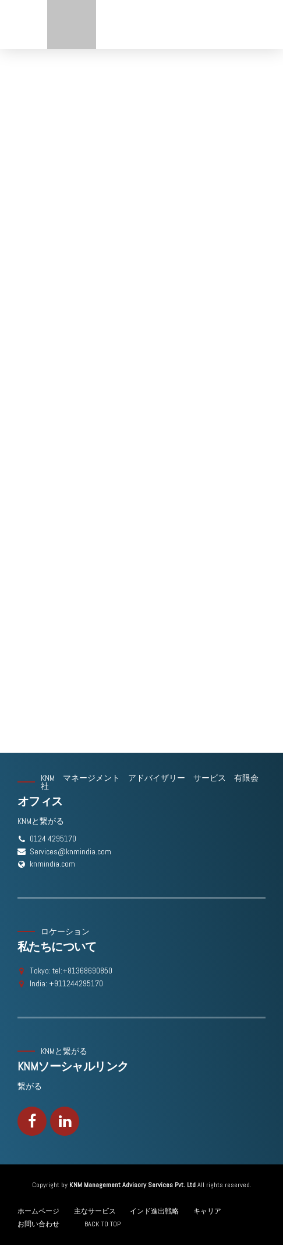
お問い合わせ (38, 1224)
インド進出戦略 (154, 1211)
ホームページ (38, 1211)
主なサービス (95, 1211)
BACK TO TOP (102, 1224)
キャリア (207, 1211)
